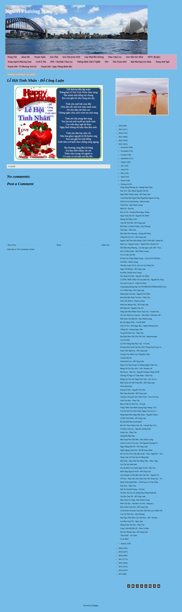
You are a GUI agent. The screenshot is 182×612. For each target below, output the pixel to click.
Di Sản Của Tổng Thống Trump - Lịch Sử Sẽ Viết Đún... (140, 258)
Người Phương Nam (29, 11)
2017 (121, 559)
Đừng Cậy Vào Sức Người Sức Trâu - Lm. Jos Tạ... (139, 379)
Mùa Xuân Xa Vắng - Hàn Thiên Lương (135, 500)
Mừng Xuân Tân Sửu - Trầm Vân (132, 525)
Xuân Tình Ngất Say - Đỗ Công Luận (134, 351)
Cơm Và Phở (125, 340)
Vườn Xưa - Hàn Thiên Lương (131, 205)
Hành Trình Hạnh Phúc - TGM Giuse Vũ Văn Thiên (139, 482)
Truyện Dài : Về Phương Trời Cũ (22, 66)
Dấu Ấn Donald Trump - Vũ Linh (132, 489)
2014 (121, 570)
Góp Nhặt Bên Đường (94, 57)
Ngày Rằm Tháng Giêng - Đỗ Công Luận (135, 194)
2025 (121, 129)
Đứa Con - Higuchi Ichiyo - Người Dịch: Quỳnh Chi (139, 244)
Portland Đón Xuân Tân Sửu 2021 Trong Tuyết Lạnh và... (141, 347)
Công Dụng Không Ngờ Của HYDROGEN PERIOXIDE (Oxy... (143, 287)
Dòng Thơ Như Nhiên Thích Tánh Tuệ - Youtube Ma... (140, 312)
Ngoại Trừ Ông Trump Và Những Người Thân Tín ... (139, 365)
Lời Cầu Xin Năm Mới (128, 464)
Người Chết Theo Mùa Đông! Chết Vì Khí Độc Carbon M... (142, 241)
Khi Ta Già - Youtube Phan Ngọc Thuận (134, 212)
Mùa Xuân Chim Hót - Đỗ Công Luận (134, 507)
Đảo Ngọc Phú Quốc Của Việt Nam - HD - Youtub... (139, 518)
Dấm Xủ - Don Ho (127, 209)
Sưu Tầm (54, 57)
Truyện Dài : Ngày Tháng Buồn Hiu (56, 66)
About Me (25, 57)
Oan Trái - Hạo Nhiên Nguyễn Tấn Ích (134, 191)
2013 (121, 574)
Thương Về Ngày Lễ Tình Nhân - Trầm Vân (136, 376)
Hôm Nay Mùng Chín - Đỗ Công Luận (134, 305)
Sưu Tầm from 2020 (71, 57)
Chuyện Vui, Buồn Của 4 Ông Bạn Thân (135, 354)
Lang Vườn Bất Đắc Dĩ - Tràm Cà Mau (134, 528)
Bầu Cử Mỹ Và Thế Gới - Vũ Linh (132, 404)
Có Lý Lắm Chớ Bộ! (127, 255)
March (123, 181)
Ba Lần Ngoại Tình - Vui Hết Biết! (133, 322)
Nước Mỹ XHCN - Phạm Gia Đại (132, 301)
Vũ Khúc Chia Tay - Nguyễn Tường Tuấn (135, 429)
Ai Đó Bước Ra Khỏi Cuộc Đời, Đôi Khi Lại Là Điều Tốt (141, 511)
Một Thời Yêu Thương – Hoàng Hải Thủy (135, 234)
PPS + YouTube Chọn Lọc (61, 62)
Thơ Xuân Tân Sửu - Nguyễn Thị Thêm (134, 276)
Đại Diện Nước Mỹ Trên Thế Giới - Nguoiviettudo (138, 336)
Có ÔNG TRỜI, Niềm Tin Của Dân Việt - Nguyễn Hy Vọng (142, 280)
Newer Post (12, 245)
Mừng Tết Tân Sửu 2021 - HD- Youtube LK (136, 369)
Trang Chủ (12, 57)
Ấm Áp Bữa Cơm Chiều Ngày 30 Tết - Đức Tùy (137, 468)
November (125, 151)
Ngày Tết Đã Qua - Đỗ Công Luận (132, 269)
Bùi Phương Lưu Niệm (141, 62)
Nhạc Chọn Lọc (115, 57)
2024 (121, 133)
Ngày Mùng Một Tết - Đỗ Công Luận (134, 447)
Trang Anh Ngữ (162, 62)
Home (59, 245)
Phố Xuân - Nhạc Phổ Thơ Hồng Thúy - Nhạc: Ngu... (139, 461)
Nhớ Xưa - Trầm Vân (128, 486)
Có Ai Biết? (124, 539)
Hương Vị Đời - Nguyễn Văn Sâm (132, 390)
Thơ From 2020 (119, 62)
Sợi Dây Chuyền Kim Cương (130, 273)
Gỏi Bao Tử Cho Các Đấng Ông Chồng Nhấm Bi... (138, 493)
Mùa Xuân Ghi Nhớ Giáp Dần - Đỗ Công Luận (137, 383)
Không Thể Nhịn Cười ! (129, 219)
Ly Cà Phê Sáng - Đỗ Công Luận (132, 290)
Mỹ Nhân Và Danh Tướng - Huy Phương (135, 226)
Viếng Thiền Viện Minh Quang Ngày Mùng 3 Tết (138, 408)
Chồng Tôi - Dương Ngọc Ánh (131, 329)
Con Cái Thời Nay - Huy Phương (132, 514)
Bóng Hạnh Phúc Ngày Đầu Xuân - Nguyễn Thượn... (139, 415)
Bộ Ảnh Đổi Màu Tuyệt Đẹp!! (131, 422)
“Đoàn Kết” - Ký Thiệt (128, 536)
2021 (121, 144)
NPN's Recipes (154, 57)
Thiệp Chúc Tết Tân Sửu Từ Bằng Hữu (134, 457)
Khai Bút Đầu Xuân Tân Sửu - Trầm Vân (135, 297)
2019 (121, 552)
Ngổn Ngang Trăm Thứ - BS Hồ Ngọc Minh (136, 450)
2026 (121, 126)
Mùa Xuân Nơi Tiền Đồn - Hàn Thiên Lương (136, 440)
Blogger (95, 606)
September (125, 158)
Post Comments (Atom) (25, 249)
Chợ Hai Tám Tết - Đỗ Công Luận (132, 496)
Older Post (105, 245)
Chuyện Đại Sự (125, 358)
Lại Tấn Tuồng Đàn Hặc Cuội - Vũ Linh (134, 344)
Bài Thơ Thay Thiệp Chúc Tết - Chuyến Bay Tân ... (139, 425)
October (124, 155)
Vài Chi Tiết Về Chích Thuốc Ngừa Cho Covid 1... (138, 411)
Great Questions (126, 386)
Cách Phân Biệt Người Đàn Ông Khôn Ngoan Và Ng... (140, 198)
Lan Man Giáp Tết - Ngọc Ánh (131, 521)
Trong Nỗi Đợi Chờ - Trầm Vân (131, 333)
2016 (121, 563)
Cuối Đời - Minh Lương (129, 262)
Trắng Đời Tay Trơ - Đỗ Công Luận (133, 237)
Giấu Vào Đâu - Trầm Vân (129, 401)
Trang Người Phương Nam (19, 62)
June (122, 170)
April (123, 177)
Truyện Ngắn (40, 57)
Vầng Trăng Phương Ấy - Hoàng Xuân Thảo (136, 187)
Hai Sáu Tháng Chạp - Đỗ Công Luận (134, 532)
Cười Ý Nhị (41, 62)
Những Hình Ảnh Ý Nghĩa (88, 62)
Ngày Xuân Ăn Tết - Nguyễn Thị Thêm (134, 216)
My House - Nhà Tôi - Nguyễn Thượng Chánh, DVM (139, 372)
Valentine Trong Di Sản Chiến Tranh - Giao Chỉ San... (140, 397)
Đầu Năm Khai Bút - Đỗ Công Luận (133, 393)
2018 (121, 556)
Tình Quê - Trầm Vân (128, 230)
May (122, 173)
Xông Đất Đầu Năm (127, 436)
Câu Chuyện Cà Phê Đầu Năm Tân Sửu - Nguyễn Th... (140, 475)
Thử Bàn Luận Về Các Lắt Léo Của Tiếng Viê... (137, 265)
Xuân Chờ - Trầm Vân (128, 432)
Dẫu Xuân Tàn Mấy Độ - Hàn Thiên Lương (136, 319)
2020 (121, 548)
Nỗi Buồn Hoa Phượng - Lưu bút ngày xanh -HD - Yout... (141, 248)
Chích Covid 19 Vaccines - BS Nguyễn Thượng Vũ (139, 443)
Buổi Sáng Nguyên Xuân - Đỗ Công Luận (135, 471)
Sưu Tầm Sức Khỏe (134, 57)
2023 (121, 137)
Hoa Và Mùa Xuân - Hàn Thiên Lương (134, 251)
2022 (121, 140)
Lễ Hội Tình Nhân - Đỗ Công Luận (133, 418)
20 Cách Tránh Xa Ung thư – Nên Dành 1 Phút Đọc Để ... (141, 315)
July (122, 166)
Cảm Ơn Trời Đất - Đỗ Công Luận (132, 223)
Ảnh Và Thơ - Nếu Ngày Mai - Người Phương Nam (139, 326)
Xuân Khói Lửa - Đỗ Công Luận (132, 361)
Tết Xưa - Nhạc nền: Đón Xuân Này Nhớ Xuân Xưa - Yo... (141, 479)
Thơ (106, 62)
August (123, 162)
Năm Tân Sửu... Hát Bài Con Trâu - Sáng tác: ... (137, 503)
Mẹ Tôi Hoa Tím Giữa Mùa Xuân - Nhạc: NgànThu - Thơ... (142, 454)
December (125, 147)
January (124, 544)
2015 (121, 567)
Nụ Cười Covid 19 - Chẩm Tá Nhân (133, 283)
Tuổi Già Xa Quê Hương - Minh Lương (134, 202)
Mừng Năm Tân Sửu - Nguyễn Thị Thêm (135, 294)
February (124, 184)
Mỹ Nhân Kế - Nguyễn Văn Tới (131, 308)
